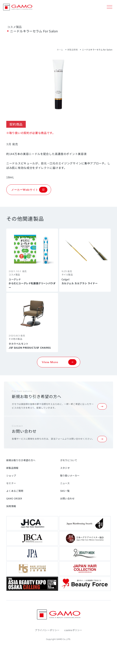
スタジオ (65, 467)
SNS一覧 (65, 490)
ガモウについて (68, 460)
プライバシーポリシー (47, 630)
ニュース (65, 483)
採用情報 (11, 506)
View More (59, 362)
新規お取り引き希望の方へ (20, 460)
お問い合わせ (67, 498)
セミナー (11, 483)
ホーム (60, 49)
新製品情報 (72, 49)
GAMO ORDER (14, 498)
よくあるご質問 (14, 490)
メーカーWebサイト (29, 190)
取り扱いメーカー (70, 475)
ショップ (11, 475)
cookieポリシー (73, 630)
